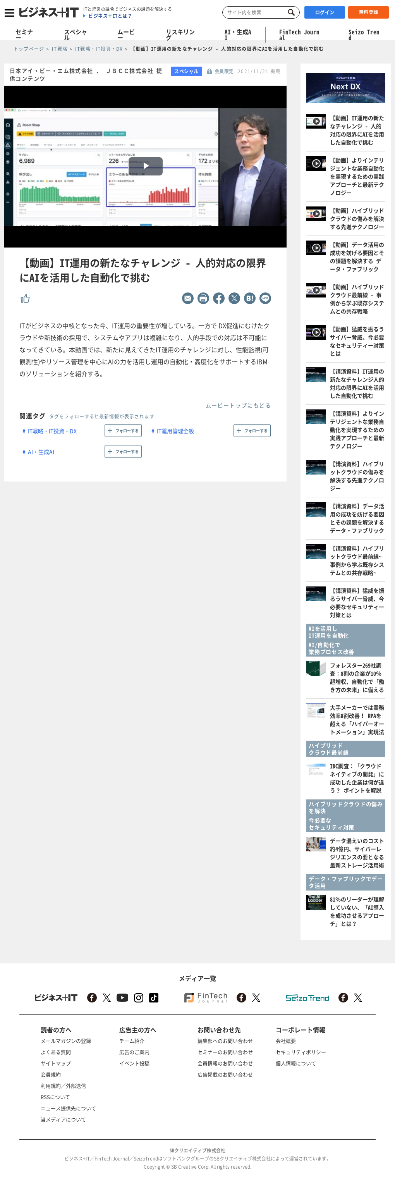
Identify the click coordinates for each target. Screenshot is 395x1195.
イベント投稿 (134, 1063)
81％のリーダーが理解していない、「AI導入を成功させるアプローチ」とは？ (357, 911)
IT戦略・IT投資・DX (52, 431)
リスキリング (180, 35)
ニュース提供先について (68, 1108)
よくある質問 (56, 1052)
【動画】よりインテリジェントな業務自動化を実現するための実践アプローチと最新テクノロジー (357, 176)
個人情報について (296, 1063)
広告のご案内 (134, 1052)
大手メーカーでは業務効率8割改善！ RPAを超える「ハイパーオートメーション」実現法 (357, 719)
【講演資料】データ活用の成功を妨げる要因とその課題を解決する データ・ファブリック (357, 518)
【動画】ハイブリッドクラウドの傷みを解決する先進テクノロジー (357, 218)
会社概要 (286, 1040)
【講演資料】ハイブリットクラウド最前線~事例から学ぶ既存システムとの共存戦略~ (357, 560)
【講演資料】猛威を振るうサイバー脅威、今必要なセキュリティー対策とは (357, 602)
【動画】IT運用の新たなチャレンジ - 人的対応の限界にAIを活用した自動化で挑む (357, 130)
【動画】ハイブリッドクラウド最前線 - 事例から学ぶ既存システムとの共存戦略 (357, 299)
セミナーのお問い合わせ (225, 1052)
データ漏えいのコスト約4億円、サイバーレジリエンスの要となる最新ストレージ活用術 (357, 853)
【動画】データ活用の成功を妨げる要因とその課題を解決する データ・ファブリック (357, 257)
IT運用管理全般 (175, 431)
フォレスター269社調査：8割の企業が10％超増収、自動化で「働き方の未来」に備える (357, 677)
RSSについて (55, 1096)
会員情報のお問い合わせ (225, 1063)
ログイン (325, 12)
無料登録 (368, 12)
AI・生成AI (238, 35)
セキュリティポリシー (301, 1052)
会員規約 (51, 1074)
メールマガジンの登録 (66, 1040)
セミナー (24, 35)
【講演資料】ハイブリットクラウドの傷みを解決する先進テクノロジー (357, 476)
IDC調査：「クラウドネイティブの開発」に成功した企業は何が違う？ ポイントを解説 (357, 778)
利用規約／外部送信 (63, 1085)
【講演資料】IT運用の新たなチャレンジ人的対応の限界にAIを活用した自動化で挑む (357, 383)
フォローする (127, 430)
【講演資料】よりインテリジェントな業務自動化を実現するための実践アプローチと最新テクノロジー (357, 429)
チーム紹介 (131, 1040)
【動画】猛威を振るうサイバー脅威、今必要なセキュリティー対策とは (357, 341)
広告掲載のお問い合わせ (225, 1074)
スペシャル (75, 35)
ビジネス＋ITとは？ (110, 15)
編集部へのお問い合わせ (225, 1040)
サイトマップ (56, 1063)
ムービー (126, 35)
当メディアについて (63, 1119)
